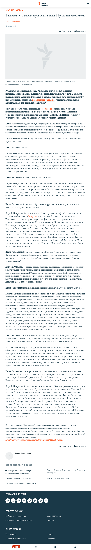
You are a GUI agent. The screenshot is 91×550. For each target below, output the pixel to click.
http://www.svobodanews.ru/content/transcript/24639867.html (34, 440)
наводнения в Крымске (43, 100)
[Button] (65, 31)
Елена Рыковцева (12, 21)
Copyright (51, 539)
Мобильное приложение (15, 516)
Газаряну (32, 216)
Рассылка (51, 534)
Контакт (50, 521)
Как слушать (10, 534)
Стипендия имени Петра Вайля (18, 521)
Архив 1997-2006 (54, 516)
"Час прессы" (46, 109)
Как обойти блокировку (15, 539)
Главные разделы (14, 10)
